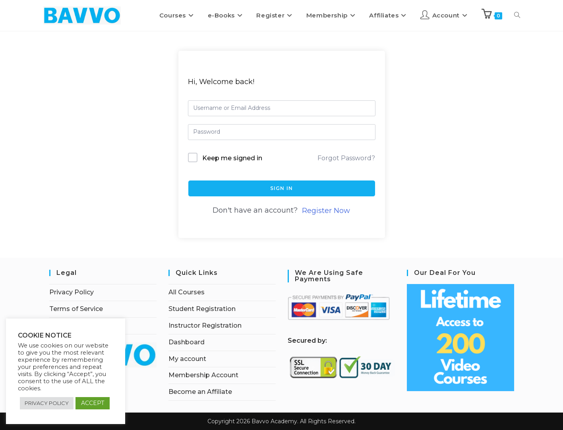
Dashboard (186, 342)
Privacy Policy (71, 292)
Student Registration (202, 309)
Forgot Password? (346, 158)
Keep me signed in (232, 158)
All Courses (186, 292)
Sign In (281, 188)
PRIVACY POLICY (47, 403)
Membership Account (203, 375)
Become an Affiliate (200, 391)
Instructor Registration (205, 325)
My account (187, 359)
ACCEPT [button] (92, 403)
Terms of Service (76, 309)
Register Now (326, 210)
